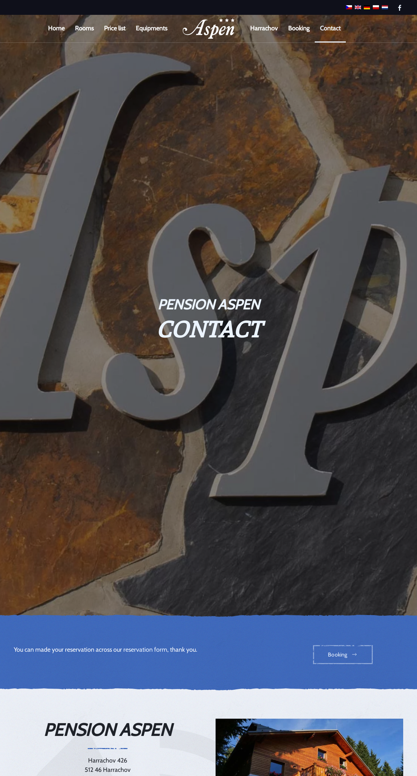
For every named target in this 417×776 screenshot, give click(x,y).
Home (56, 28)
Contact (330, 28)
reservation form (145, 649)
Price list (114, 28)
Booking (299, 28)
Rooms (84, 28)
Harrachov (264, 28)
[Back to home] (209, 28)
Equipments (151, 28)
